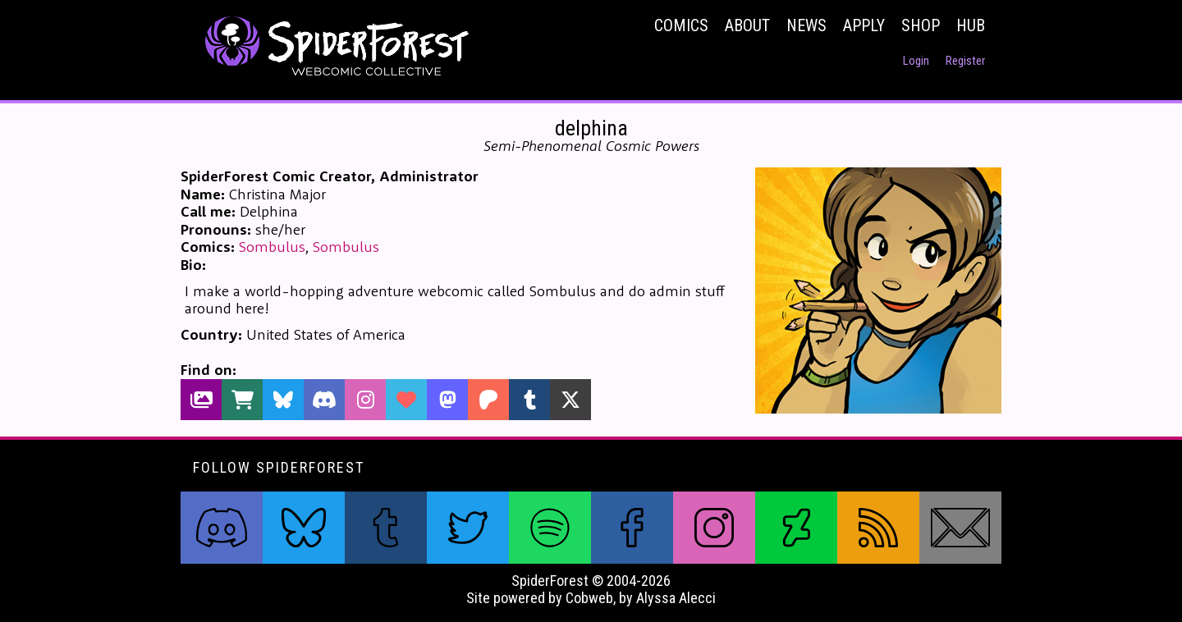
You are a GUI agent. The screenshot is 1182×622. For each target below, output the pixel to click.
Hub (970, 25)
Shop (920, 25)
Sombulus (272, 246)
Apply (864, 25)
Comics (681, 25)
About (747, 25)
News (806, 25)
